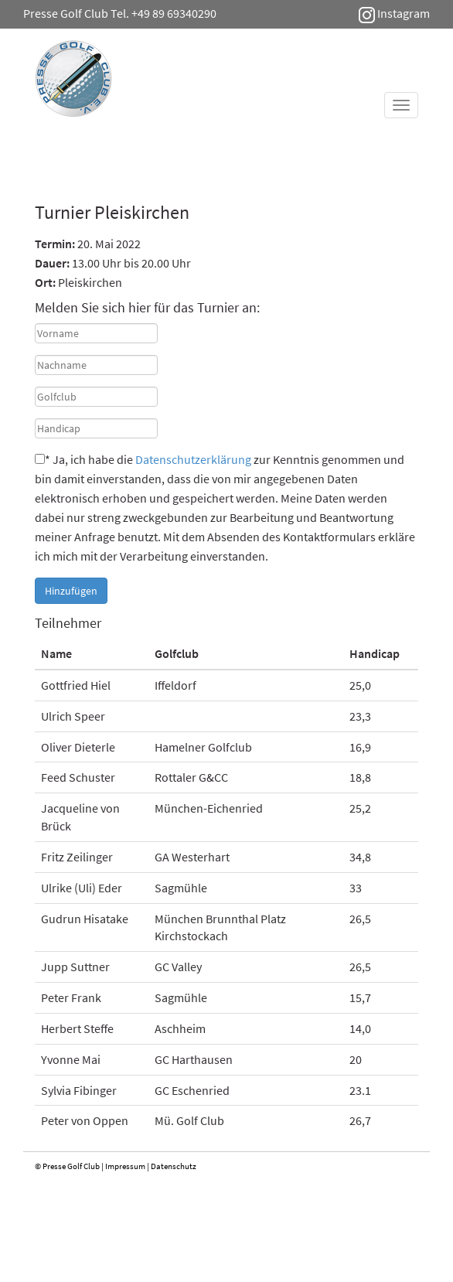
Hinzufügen (71, 591)
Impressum (125, 1166)
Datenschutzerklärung (193, 459)
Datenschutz (173, 1166)
